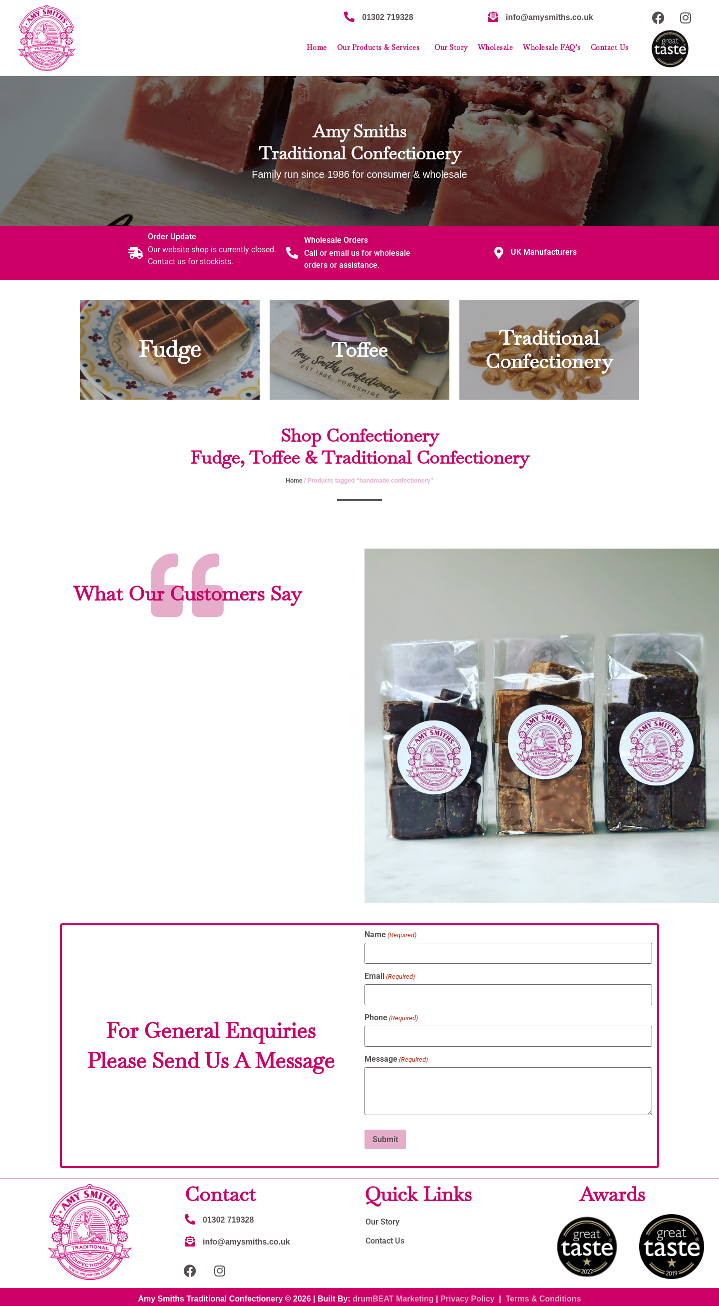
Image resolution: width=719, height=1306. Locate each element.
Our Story (451, 47)
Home (317, 47)
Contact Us (610, 47)
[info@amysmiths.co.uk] (493, 16)
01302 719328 (387, 17)
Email (389, 975)
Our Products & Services (381, 47)
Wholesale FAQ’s (552, 47)
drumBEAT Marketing (393, 1295)
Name (390, 935)
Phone (391, 1016)
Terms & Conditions (543, 1295)
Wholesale (495, 47)
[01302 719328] (349, 16)
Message (396, 1057)
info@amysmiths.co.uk (549, 17)
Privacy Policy (467, 1295)
